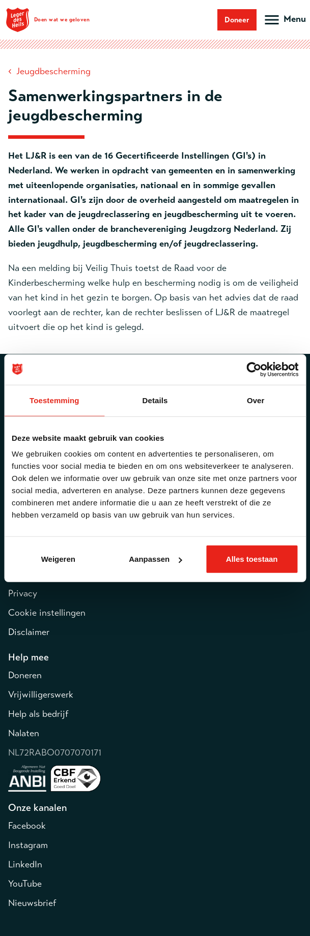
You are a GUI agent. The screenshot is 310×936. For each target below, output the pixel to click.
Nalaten (23, 733)
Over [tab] (256, 400)
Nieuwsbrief (32, 903)
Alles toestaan (252, 559)
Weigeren (58, 559)
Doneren (25, 675)
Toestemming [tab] (54, 400)
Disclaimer (28, 632)
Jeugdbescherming (53, 71)
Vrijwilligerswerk (40, 694)
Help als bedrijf (38, 713)
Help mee (28, 657)
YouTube (25, 883)
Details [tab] (155, 400)
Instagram (28, 845)
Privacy (22, 593)
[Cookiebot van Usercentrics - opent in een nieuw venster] (253, 369)
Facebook (27, 825)
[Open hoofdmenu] (284, 20)
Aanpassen (155, 559)
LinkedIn (25, 864)
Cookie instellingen (47, 612)
